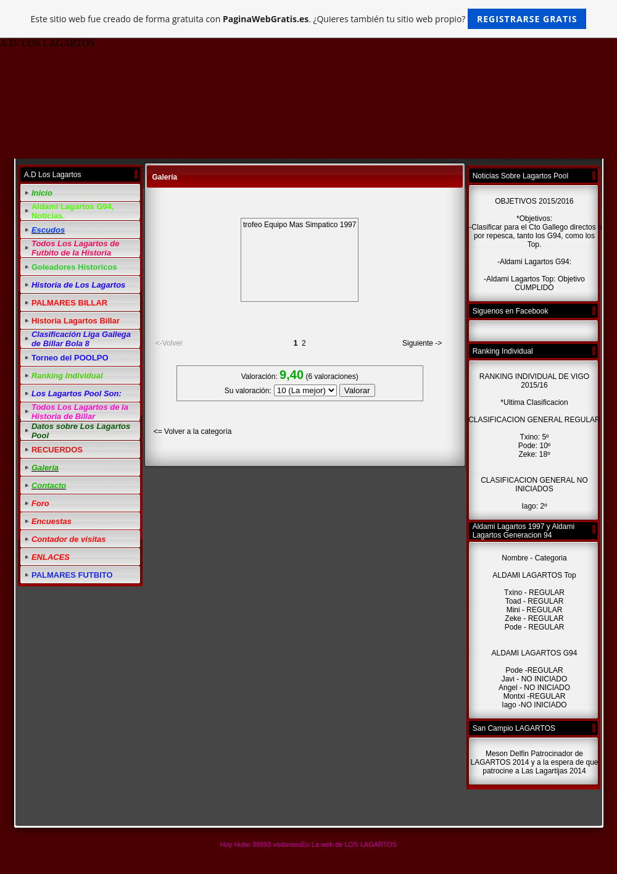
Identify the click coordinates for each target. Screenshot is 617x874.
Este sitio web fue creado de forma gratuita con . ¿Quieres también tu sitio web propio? (309, 19)
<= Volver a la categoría (193, 431)
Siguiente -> (422, 343)
